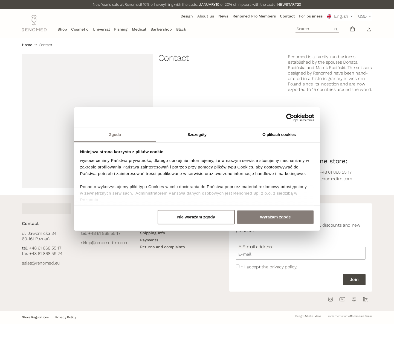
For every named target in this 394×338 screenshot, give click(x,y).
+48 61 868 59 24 (45, 253)
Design (187, 16)
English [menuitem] (341, 16)
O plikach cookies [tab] (279, 134)
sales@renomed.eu (41, 263)
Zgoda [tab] (115, 134)
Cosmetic (79, 29)
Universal (101, 29)
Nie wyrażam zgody (196, 217)
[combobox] (317, 28)
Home (27, 45)
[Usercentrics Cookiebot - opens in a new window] (290, 117)
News (223, 16)
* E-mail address (255, 247)
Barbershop (161, 29)
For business (310, 16)
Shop (62, 29)
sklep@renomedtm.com (105, 242)
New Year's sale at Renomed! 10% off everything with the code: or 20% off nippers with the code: (197, 4)
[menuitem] (340, 16)
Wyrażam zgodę (275, 217)
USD (362, 16)
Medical (139, 29)
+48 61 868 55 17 (45, 248)
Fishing (121, 29)
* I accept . (269, 266)
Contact (287, 16)
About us (205, 16)
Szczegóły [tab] (197, 134)
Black (181, 29)
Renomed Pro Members (254, 16)
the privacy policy (279, 266)
